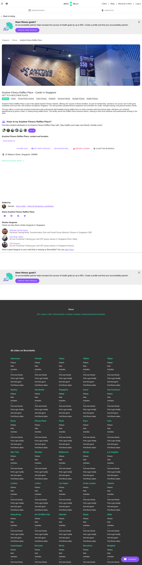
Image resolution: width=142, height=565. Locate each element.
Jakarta (110, 483)
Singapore (63, 390)
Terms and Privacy (59, 314)
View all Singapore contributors (41, 206)
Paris (85, 421)
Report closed (81, 148)
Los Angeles (113, 452)
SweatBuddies (36, 10)
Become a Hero (125, 4)
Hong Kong (16, 514)
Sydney (14, 390)
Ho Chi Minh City (42, 514)
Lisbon (38, 483)
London (14, 483)
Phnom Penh (40, 421)
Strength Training (78, 99)
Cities (104, 4)
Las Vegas (63, 483)
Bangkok (111, 546)
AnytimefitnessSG (41, 148)
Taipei (110, 359)
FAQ (38, 314)
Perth (61, 421)
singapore (5, 40)
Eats (12, 366)
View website (9, 141)
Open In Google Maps (14, 161)
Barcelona (87, 546)
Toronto (38, 359)
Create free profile (27, 30)
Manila (86, 452)
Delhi (109, 514)
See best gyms (16, 382)
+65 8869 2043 (22, 148)
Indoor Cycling (41, 99)
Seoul (85, 390)
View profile (21, 206)
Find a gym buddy (17, 378)
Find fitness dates (17, 385)
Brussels (39, 546)
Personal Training (64, 99)
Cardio (13, 99)
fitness (14, 40)
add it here (69, 250)
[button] (71, 65)
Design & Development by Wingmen (93, 314)
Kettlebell (52, 99)
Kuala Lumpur (89, 483)
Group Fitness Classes (26, 99)
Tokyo (61, 359)
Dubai (85, 514)
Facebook (69, 314)
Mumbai (38, 452)
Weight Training (92, 99)
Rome (13, 421)
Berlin (61, 546)
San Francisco (113, 390)
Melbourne (63, 452)
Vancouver (15, 359)
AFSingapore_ (62, 148)
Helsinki (62, 514)
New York (15, 452)
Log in (138, 4)
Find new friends (17, 375)
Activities (14, 369)
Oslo (109, 421)
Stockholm (39, 390)
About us (44, 314)
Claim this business (103, 149)
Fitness (5, 99)
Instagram (77, 314)
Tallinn (86, 359)
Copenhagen (16, 546)
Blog (113, 4)
